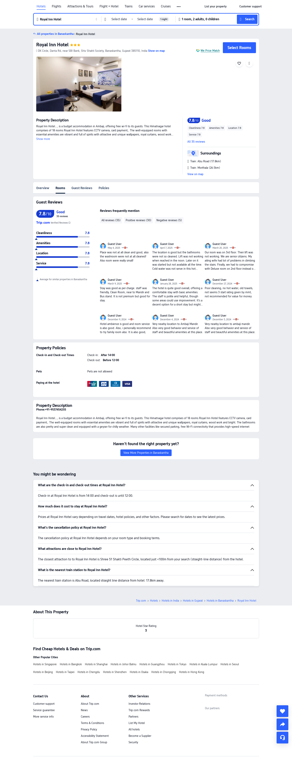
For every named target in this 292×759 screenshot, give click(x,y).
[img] (79, 84)
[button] (179, 7)
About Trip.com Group (94, 742)
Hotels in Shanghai (96, 664)
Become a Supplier (140, 735)
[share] (282, 724)
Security (133, 742)
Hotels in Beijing (43, 672)
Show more (43, 138)
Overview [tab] (42, 188)
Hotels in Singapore (45, 664)
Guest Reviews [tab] (81, 188)
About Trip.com (90, 703)
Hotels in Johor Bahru (123, 664)
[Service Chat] (282, 737)
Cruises (166, 6)
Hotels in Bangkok (71, 664)
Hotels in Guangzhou (152, 664)
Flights (56, 6)
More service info (43, 716)
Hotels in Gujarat (193, 600)
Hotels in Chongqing (163, 672)
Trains (128, 6)
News (84, 710)
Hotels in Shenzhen (115, 672)
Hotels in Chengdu (89, 672)
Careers (85, 716)
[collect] (282, 711)
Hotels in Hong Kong (191, 672)
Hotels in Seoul (230, 664)
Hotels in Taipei (65, 672)
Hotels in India (170, 600)
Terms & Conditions (92, 723)
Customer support (44, 703)
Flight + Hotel (109, 6)
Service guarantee (44, 710)
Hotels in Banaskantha (220, 600)
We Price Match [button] (210, 50)
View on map (195, 174)
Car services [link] (147, 6)
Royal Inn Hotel (52, 44)
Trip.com (141, 600)
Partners (133, 716)
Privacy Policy (89, 729)
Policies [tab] (104, 188)
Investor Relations (139, 703)
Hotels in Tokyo (177, 664)
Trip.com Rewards (139, 710)
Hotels (41, 6)
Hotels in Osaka (139, 672)
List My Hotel (137, 723)
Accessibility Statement (95, 735)
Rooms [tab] (60, 188)
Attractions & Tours (80, 6)
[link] (215, 6)
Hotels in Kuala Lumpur (203, 664)
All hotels (134, 729)
